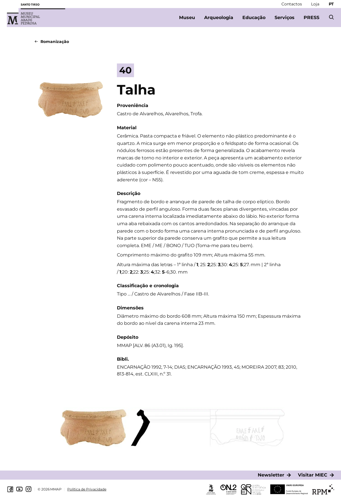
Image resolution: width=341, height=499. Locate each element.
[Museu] (187, 17)
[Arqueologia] (218, 17)
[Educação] (253, 17)
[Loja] (315, 4)
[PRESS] (311, 17)
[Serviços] (285, 17)
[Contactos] (291, 4)
